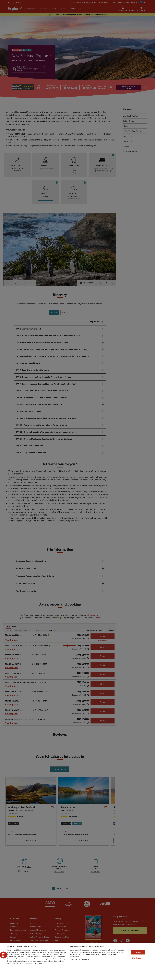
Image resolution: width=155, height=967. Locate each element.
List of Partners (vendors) (79, 959)
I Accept (138, 952)
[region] (77, 955)
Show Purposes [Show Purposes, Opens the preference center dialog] (137, 958)
